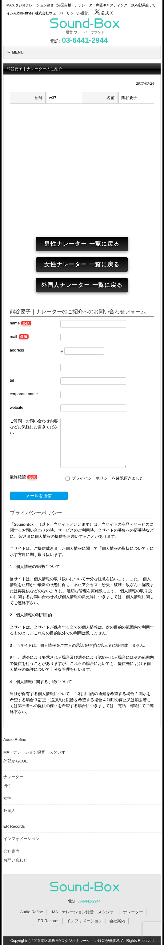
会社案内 (11, 851)
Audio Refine (14, 739)
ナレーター (13, 776)
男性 (7, 785)
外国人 (9, 810)
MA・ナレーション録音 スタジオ (36, 752)
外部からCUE (15, 761)
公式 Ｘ (103, 13)
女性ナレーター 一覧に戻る (81, 264)
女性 (7, 798)
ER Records (14, 826)
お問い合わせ (15, 860)
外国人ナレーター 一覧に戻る (81, 285)
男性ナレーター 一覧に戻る (81, 244)
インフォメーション (21, 838)
